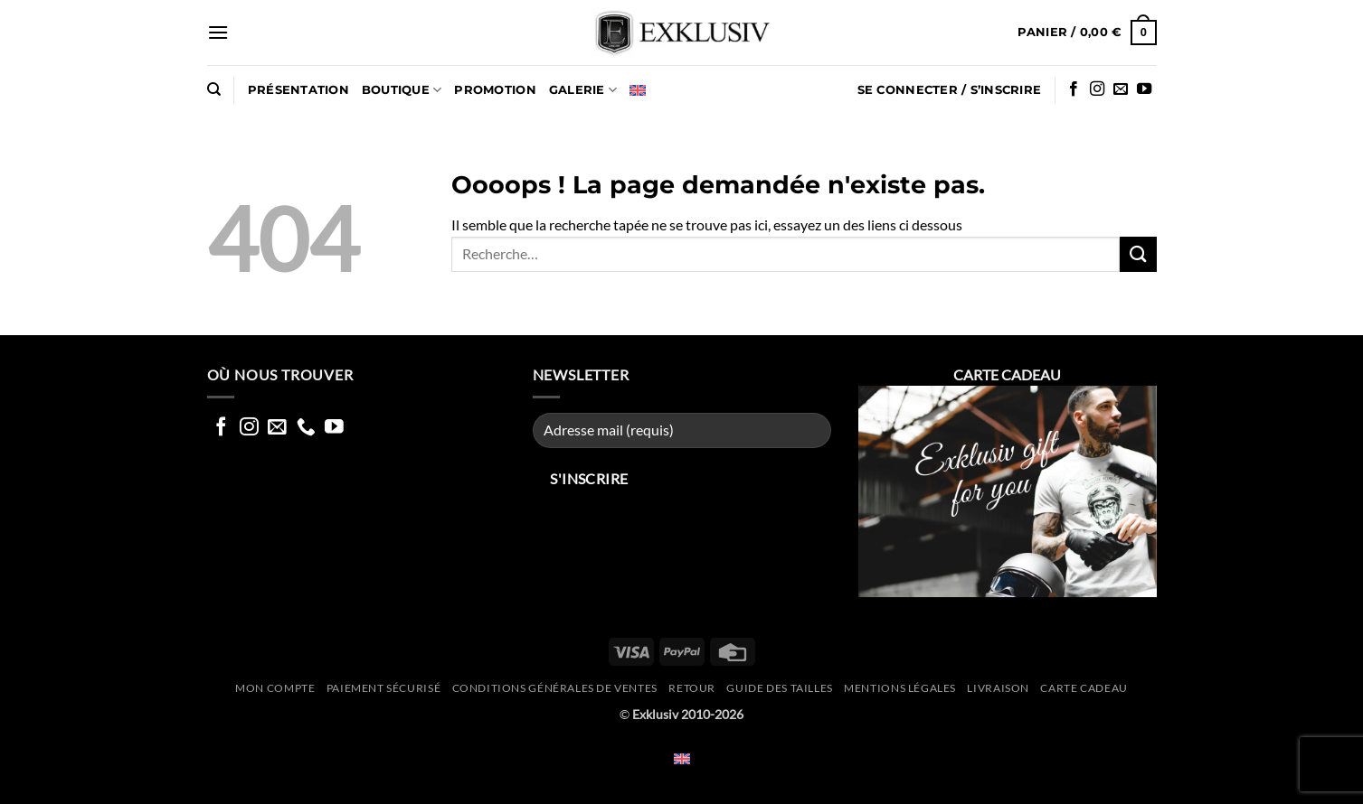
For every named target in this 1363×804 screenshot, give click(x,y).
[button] (218, 32)
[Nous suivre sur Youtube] (1144, 89)
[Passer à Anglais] (637, 90)
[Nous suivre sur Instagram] (1097, 89)
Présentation (298, 90)
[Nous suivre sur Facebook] (1073, 89)
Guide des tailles (779, 688)
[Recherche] (214, 89)
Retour (691, 688)
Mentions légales (900, 688)
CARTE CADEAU (1083, 688)
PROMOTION (494, 90)
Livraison (998, 688)
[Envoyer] (1138, 254)
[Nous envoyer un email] (1120, 89)
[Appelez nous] (306, 427)
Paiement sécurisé (383, 688)
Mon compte (275, 688)
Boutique (402, 89)
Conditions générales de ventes (555, 688)
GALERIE (583, 89)
